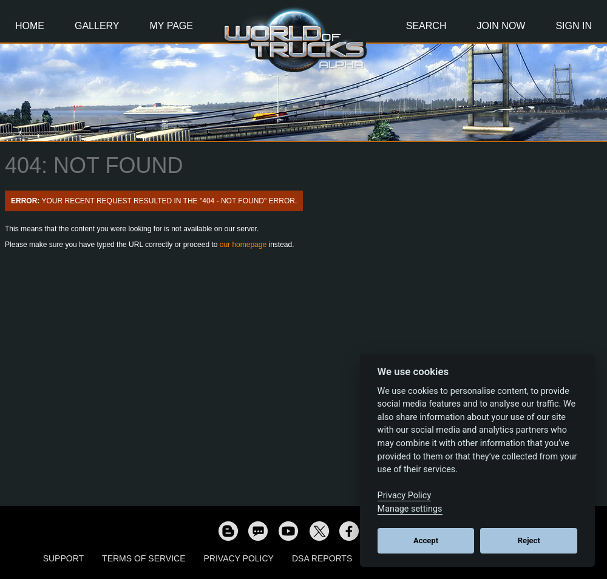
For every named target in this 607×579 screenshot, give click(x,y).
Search (426, 26)
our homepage (243, 244)
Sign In (573, 26)
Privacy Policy (239, 558)
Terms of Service (143, 558)
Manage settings (410, 509)
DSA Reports (322, 558)
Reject (529, 540)
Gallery (97, 26)
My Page (171, 26)
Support (63, 558)
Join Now (500, 26)
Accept (425, 540)
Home (29, 26)
